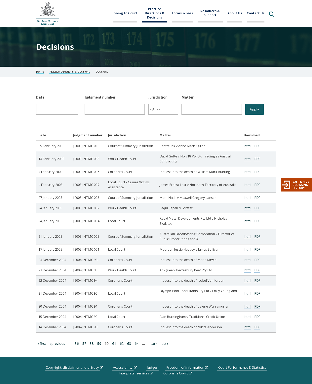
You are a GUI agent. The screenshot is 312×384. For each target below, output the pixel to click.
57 (84, 343)
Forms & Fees (182, 13)
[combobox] (163, 109)
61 (114, 343)
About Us (234, 13)
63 (129, 343)
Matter (187, 97)
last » (165, 343)
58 (92, 343)
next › (152, 343)
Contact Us (255, 13)
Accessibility (123, 367)
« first (41, 343)
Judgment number (100, 97)
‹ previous (57, 343)
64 (137, 343)
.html (247, 146)
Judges (152, 367)
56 (77, 343)
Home (40, 71)
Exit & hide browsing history (301, 185)
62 (122, 343)
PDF (257, 146)
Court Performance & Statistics (242, 367)
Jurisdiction (158, 97)
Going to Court (125, 13)
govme (47, 13)
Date (40, 97)
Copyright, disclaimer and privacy (72, 367)
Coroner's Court (175, 373)
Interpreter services (134, 373)
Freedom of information (185, 367)
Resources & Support (210, 13)
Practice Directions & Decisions (154, 13)
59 (99, 343)
